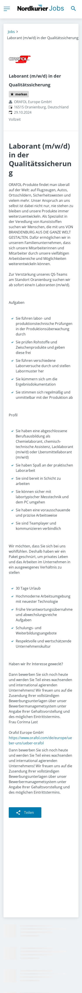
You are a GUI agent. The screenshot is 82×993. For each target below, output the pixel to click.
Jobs (11, 31)
